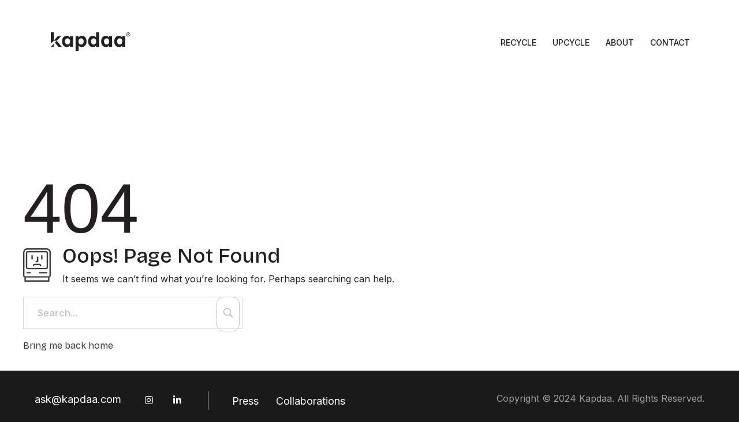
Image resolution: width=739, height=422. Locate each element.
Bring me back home (68, 345)
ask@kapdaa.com (78, 399)
